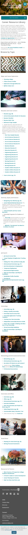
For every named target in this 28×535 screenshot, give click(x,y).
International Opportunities (11, 270)
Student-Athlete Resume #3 (12, 172)
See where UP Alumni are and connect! (14, 363)
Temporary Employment (10, 268)
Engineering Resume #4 (11, 159)
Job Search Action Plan (10, 256)
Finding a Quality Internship (11, 311)
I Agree (14, 532)
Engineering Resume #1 (11, 152)
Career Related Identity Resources (13, 203)
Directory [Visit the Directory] (4, 505)
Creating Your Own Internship (12, 319)
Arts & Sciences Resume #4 (12, 143)
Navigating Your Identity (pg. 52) (12, 200)
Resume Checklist (8, 118)
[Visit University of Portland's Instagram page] (11, 494)
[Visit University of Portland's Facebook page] (3, 494)
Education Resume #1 (11, 148)
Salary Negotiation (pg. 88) (11, 409)
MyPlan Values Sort (9, 86)
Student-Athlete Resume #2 (12, 170)
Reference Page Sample (10, 122)
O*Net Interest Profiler (10, 81)
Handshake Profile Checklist (11, 276)
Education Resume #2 (11, 150)
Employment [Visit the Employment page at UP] (5, 507)
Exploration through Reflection (12, 83)
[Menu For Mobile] (24, 3)
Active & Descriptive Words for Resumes (15, 116)
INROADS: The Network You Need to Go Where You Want (13, 226)
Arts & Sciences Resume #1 (12, 137)
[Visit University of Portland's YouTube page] (14, 494)
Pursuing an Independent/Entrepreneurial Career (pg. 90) (13, 280)
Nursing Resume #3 (10, 165)
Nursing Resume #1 (10, 161)
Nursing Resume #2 (10, 163)
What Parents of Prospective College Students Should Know (13, 472)
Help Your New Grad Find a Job (12, 480)
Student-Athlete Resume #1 (12, 167)
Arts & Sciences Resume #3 (12, 141)
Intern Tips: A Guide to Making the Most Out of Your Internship (13, 324)
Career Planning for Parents (11, 478)
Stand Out (20, 413)
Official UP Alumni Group (16, 366)
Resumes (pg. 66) (8, 113)
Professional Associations (11, 369)
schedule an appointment (8, 38)
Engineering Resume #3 (11, 156)
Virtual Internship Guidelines (11, 327)
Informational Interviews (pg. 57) (13, 264)
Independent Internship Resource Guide (14, 321)
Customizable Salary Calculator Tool (13, 411)
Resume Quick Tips (9, 120)
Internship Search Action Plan (12, 313)
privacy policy (8, 530)
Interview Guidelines (9, 403)
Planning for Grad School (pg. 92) (12, 441)
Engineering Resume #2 (11, 154)
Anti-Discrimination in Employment (13, 266)
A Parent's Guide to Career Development (15, 475)
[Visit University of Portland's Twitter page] (7, 494)
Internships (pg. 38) (9, 309)
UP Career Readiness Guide (15, 47)
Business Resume (9, 146)
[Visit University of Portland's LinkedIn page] (18, 494)
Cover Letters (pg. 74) (9, 175)
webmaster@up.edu (7, 523)
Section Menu (14, 17)
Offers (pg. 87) (7, 399)
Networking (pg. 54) (9, 359)
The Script (7, 217)
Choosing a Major (8, 79)
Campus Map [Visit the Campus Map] (5, 502)
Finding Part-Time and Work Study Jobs (14, 261)
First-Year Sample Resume (12, 135)
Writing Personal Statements (12, 443)
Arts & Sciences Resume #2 (12, 139)
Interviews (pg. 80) (9, 397)
